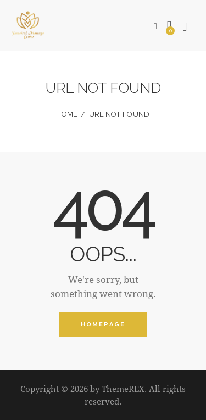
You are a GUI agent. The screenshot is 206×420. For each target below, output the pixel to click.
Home (66, 114)
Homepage (103, 324)
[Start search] (185, 27)
